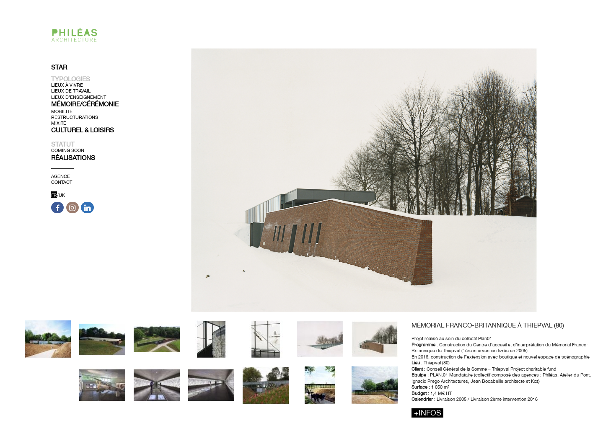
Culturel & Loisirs (82, 130)
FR (54, 195)
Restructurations (74, 117)
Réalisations (73, 157)
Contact (61, 182)
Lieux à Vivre (67, 85)
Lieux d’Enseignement (78, 96)
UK (62, 195)
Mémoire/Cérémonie (85, 104)
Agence (60, 175)
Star (59, 67)
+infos (427, 412)
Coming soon (67, 150)
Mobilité (61, 110)
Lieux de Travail (71, 90)
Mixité (58, 123)
